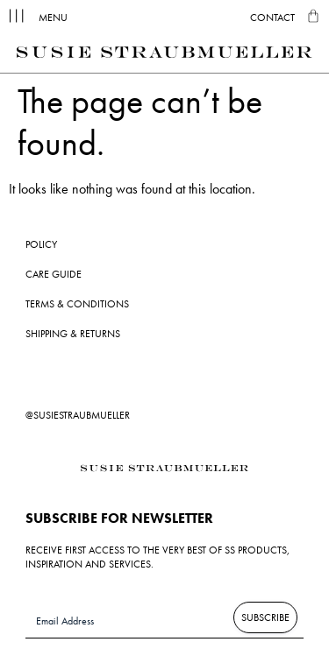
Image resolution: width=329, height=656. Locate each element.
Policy (41, 244)
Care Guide (53, 274)
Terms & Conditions (77, 304)
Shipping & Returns (72, 334)
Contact (272, 18)
